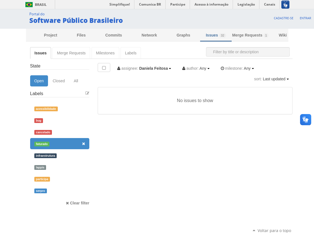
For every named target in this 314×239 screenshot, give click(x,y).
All (76, 81)
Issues (216, 35)
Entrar (305, 18)
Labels (130, 53)
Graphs (183, 35)
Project (50, 35)
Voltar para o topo (274, 230)
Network (149, 35)
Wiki (283, 35)
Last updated (271, 79)
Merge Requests (250, 35)
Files (81, 35)
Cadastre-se (283, 18)
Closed (59, 81)
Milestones (105, 53)
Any (196, 68)
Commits (113, 35)
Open (39, 81)
